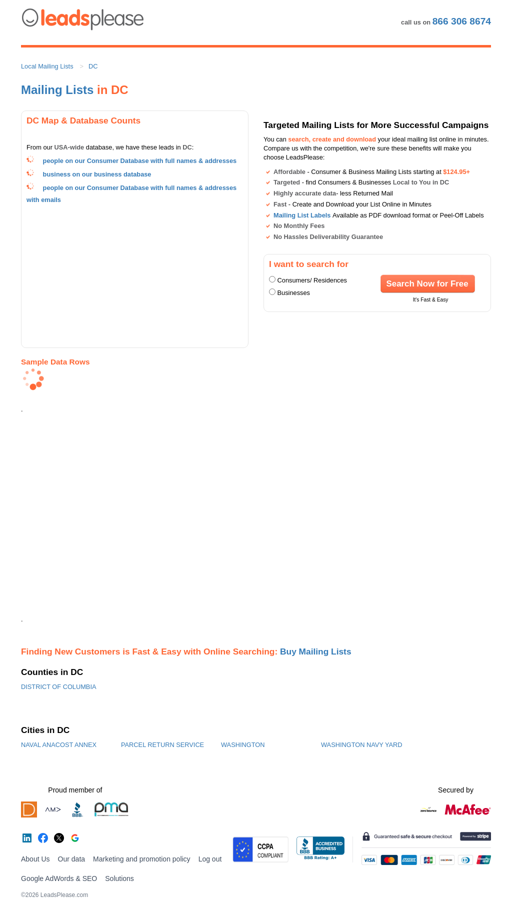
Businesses (294, 292)
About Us (35, 859)
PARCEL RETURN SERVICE (162, 744)
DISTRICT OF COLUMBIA (58, 686)
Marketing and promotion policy (141, 859)
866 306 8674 (461, 21)
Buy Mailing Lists (316, 651)
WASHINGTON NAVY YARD (361, 744)
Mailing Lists (57, 89)
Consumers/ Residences (312, 280)
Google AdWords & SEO (59, 878)
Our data (71, 859)
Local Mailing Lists (47, 66)
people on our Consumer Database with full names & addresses (140, 160)
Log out (210, 859)
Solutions (119, 878)
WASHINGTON (242, 744)
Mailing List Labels (302, 215)
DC (93, 66)
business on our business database (97, 174)
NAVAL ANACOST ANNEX (58, 744)
